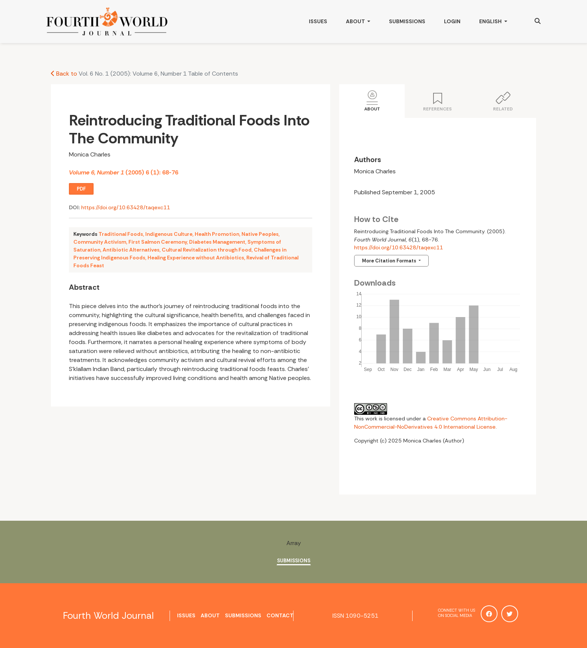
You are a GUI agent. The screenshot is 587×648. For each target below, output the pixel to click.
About (356, 21)
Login (452, 21)
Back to (64, 73)
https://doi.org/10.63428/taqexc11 (125, 207)
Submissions (407, 21)
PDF (81, 189)
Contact (280, 615)
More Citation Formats (389, 261)
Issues (318, 21)
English (498, 20)
